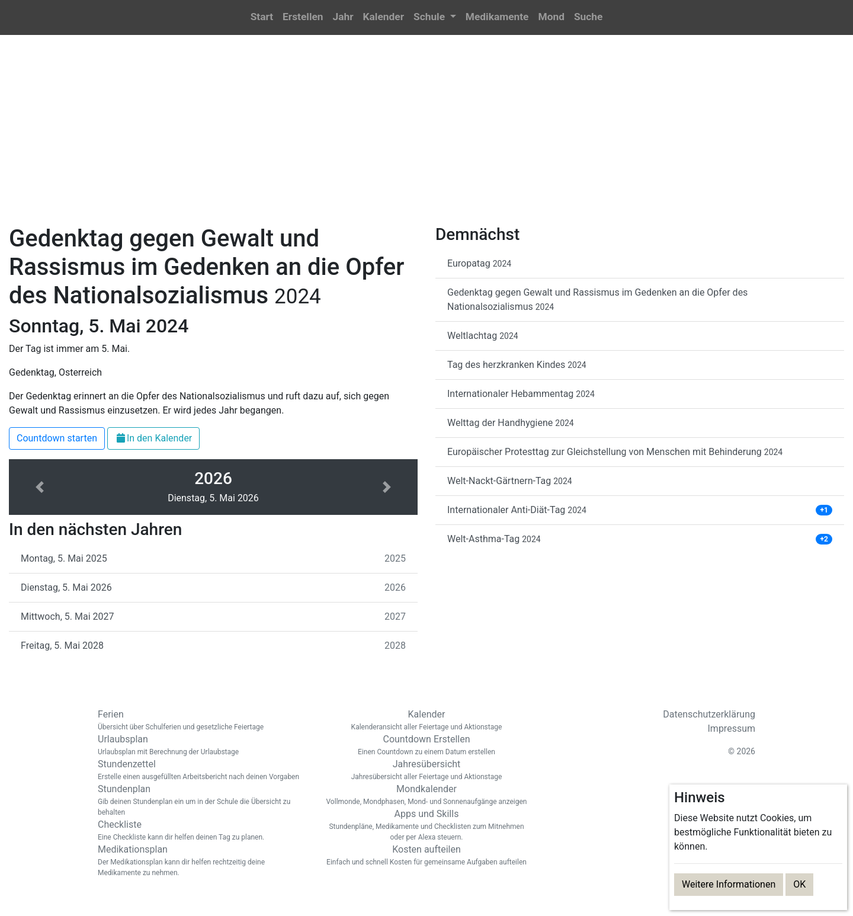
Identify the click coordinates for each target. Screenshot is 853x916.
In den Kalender (153, 438)
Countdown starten (57, 438)
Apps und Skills (426, 825)
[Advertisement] (426, 137)
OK (799, 884)
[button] (435, 17)
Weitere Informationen (728, 884)
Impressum (732, 728)
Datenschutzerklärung (709, 714)
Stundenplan (201, 800)
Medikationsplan (201, 861)
